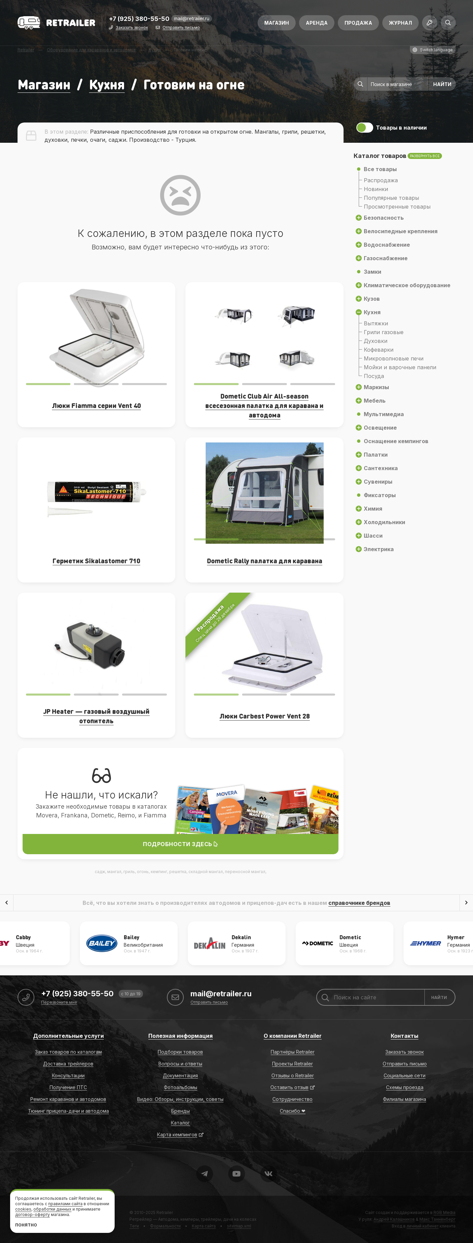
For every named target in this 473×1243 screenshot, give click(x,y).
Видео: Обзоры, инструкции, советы (180, 1099)
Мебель (375, 400)
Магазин (276, 23)
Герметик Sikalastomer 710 (96, 560)
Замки (372, 271)
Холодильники (384, 522)
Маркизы (376, 387)
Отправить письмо (181, 28)
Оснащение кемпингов (396, 441)
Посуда (374, 376)
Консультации (68, 1075)
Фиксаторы (380, 495)
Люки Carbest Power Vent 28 (264, 715)
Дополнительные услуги (68, 1035)
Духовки (375, 340)
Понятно (26, 1224)
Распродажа (381, 180)
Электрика (379, 549)
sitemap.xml (239, 1225)
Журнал (400, 23)
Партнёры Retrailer (293, 1052)
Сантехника (381, 468)
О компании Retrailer (293, 1035)
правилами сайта (65, 1203)
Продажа (358, 23)
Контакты (404, 1035)
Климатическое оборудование (407, 285)
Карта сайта (204, 1225)
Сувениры (378, 481)
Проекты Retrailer (292, 1063)
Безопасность (384, 217)
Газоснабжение (386, 258)
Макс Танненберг (437, 1219)
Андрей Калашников (394, 1219)
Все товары (380, 169)
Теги (134, 1225)
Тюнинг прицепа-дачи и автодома (68, 1111)
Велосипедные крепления (401, 231)
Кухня (107, 83)
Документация (180, 1075)
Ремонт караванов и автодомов (68, 1099)
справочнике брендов (359, 902)
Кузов (372, 298)
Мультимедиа (384, 414)
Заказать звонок (132, 28)
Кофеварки (378, 349)
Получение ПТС (68, 1087)
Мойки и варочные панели (400, 367)
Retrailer (164, 1212)
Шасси (373, 535)
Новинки (376, 189)
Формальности (165, 1225)
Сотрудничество (292, 1099)
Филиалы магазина (404, 1099)
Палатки (376, 454)
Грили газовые (384, 332)
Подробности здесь (180, 844)
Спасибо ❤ (292, 1111)
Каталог (180, 1123)
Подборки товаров (180, 1052)
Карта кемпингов (177, 1134)
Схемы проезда (404, 1087)
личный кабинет (423, 1225)
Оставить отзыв (289, 1087)
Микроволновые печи (393, 358)
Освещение (380, 427)
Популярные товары (391, 197)
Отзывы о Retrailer (292, 1075)
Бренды (180, 1111)
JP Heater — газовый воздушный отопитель (96, 716)
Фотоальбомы (180, 1087)
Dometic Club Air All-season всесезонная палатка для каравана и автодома (264, 405)
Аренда (317, 23)
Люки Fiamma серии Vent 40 (96, 405)
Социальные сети (404, 1075)
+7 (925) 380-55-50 (139, 19)
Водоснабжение (387, 244)
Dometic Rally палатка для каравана (264, 560)
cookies (23, 1209)
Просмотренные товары (397, 206)
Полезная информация (180, 1035)
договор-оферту (32, 1214)
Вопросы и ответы (180, 1063)
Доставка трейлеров (68, 1063)
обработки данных (52, 1209)
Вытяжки (376, 323)
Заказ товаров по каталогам (68, 1052)
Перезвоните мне (59, 1002)
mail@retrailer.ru (191, 18)
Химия (373, 508)
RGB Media (444, 1212)
